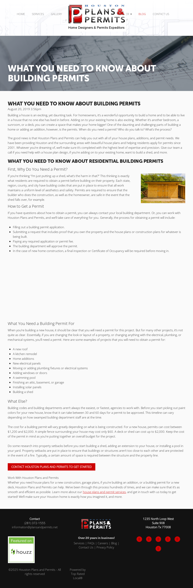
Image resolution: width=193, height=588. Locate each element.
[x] (149, 539)
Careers (103, 543)
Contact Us (161, 14)
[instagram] (158, 539)
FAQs (91, 543)
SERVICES (38, 14)
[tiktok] (177, 539)
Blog (142, 14)
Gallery (56, 14)
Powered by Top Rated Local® (78, 573)
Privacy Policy (105, 547)
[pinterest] (168, 539)
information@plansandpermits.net (35, 527)
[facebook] (139, 539)
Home (21, 14)
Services (79, 543)
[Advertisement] (96, 284)
